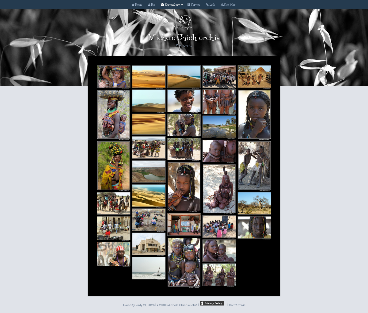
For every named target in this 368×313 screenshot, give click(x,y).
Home (137, 4)
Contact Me (237, 305)
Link (210, 4)
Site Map (228, 4)
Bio (151, 4)
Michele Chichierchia (184, 37)
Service (194, 4)
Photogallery (170, 4)
